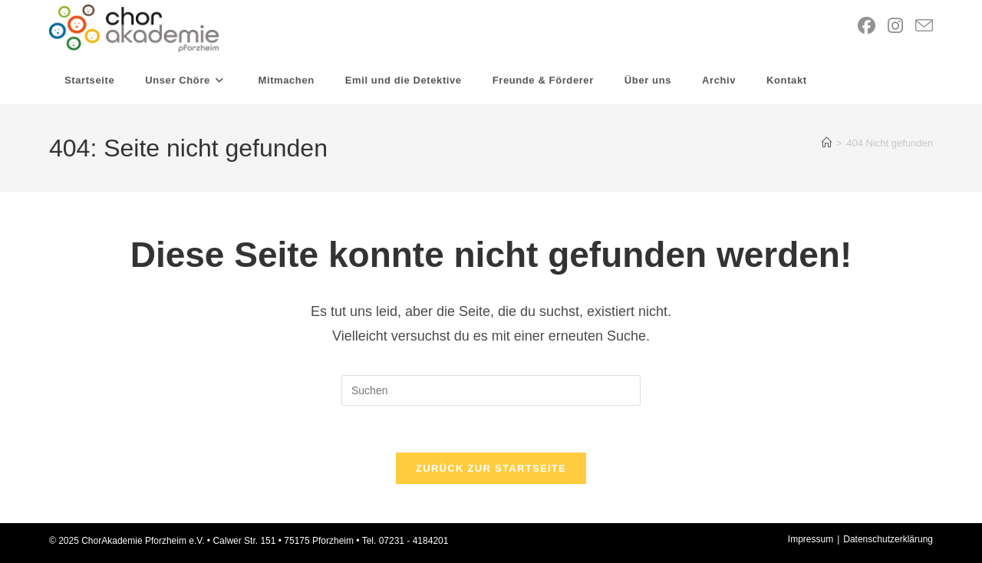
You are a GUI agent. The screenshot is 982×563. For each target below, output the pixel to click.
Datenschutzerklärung (888, 539)
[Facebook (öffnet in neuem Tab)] (866, 26)
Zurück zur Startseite (491, 468)
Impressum (810, 539)
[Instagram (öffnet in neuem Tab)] (895, 26)
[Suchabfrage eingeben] (491, 390)
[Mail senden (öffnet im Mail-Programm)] (924, 26)
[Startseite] (827, 143)
